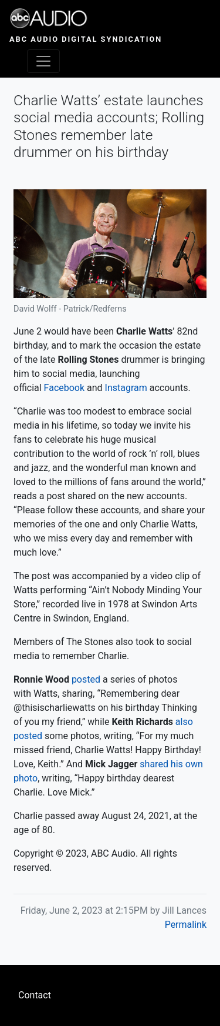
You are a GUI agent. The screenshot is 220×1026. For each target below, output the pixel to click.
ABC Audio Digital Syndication (85, 39)
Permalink (186, 924)
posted (86, 679)
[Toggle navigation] (43, 61)
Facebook (64, 387)
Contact (34, 995)
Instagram (126, 387)
